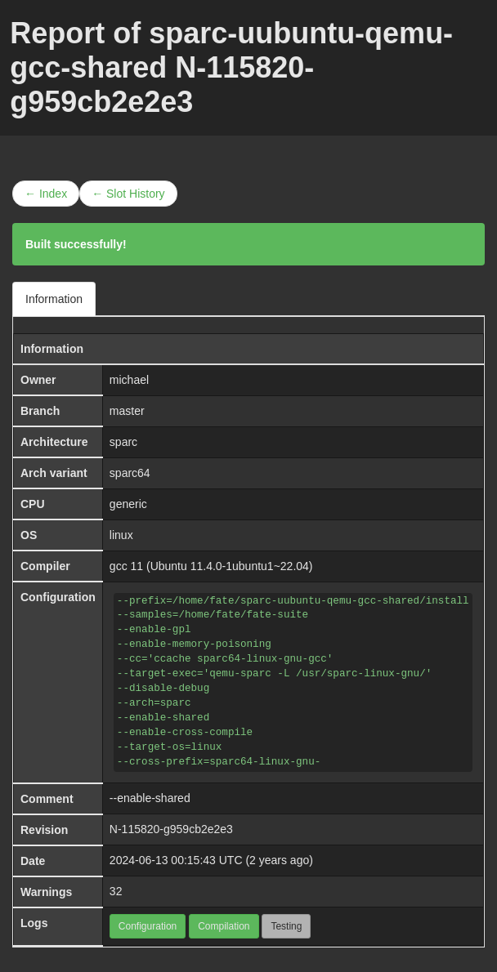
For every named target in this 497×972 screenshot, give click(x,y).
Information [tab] (54, 298)
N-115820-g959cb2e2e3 (171, 829)
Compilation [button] (223, 926)
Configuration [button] (148, 926)
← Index (46, 193)
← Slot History (128, 193)
